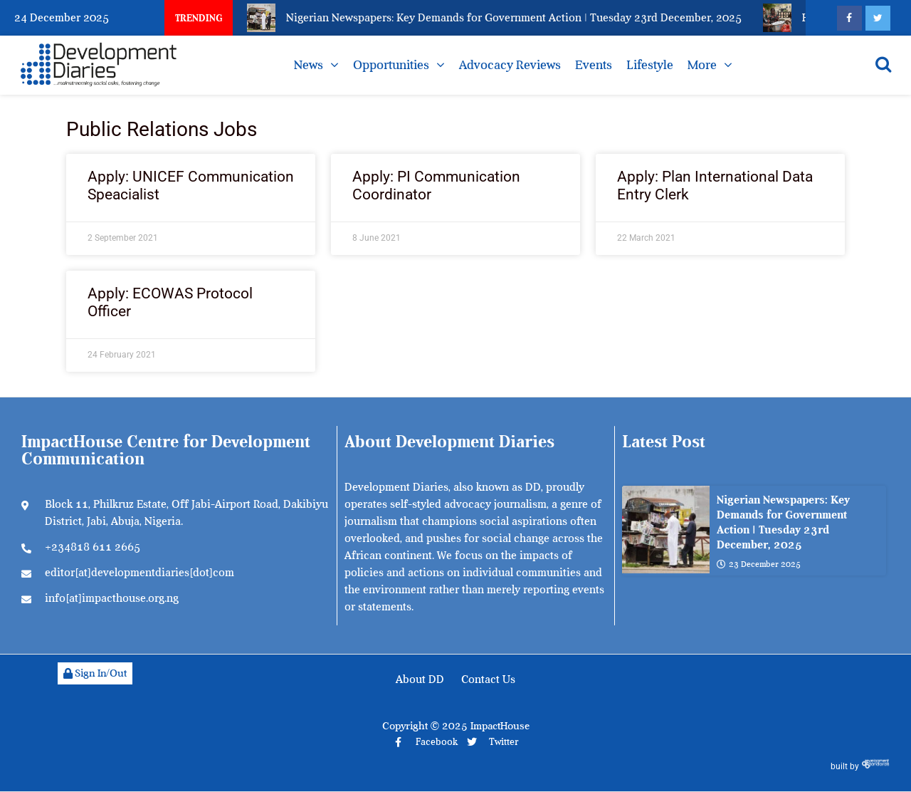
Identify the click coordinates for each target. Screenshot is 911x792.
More (702, 65)
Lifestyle (649, 65)
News (308, 65)
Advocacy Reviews (510, 65)
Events (593, 65)
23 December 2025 (759, 564)
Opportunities (391, 65)
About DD (420, 679)
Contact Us (488, 679)
